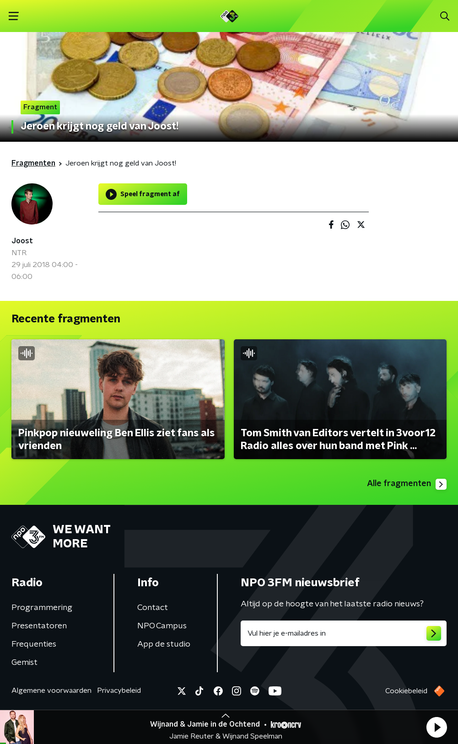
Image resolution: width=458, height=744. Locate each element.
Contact (152, 608)
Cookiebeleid (406, 691)
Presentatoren (39, 626)
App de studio (163, 644)
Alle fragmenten (407, 484)
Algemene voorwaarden (51, 690)
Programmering (41, 608)
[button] (436, 727)
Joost (22, 241)
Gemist (24, 662)
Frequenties (33, 644)
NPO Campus (162, 626)
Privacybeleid (119, 690)
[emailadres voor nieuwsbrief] (344, 633)
